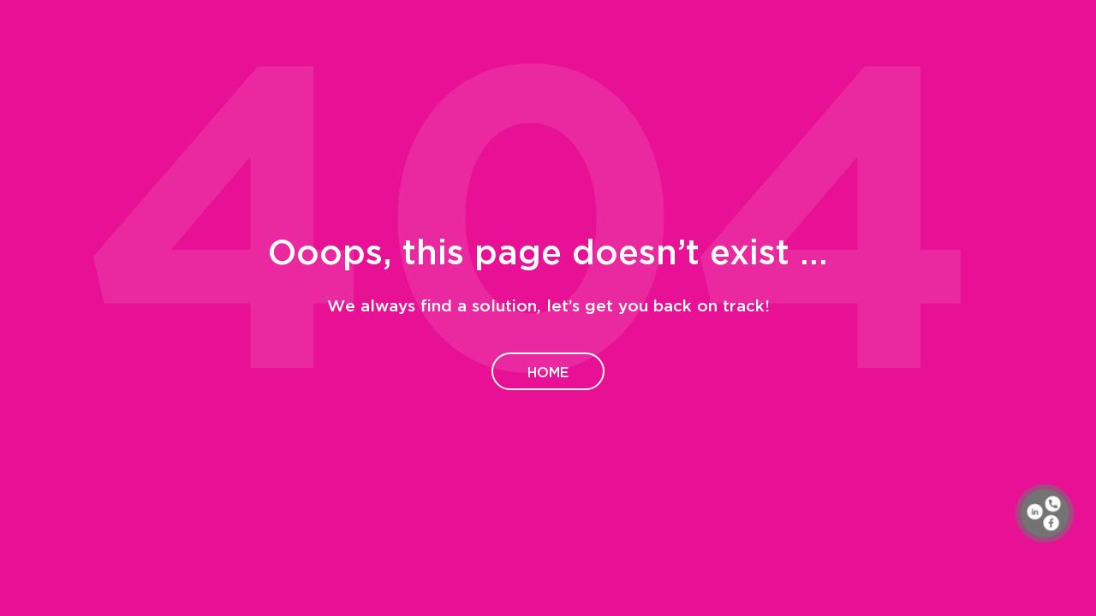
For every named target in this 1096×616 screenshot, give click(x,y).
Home (548, 371)
